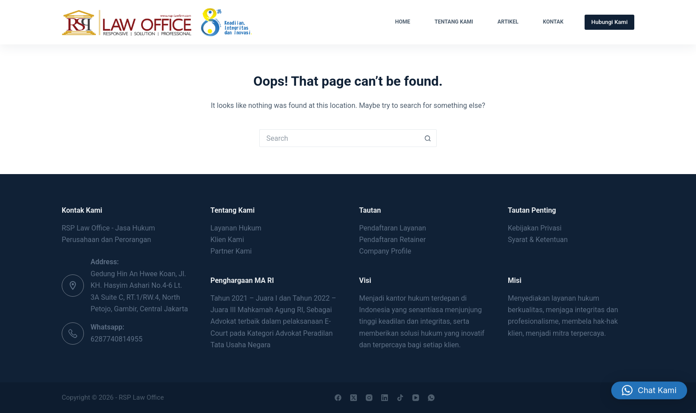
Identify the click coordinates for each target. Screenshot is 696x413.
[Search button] (428, 138)
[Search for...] (339, 138)
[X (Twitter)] (353, 397)
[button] (649, 392)
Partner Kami (231, 251)
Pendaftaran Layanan (392, 228)
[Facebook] (338, 397)
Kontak (553, 22)
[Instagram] (369, 397)
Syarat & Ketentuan (538, 239)
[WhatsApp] (431, 397)
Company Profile (385, 251)
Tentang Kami (454, 22)
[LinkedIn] (384, 397)
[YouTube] (415, 397)
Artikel (508, 22)
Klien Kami (227, 239)
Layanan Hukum (235, 228)
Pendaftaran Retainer (392, 239)
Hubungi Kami (609, 22)
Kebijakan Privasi (535, 228)
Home (402, 22)
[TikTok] (400, 397)
